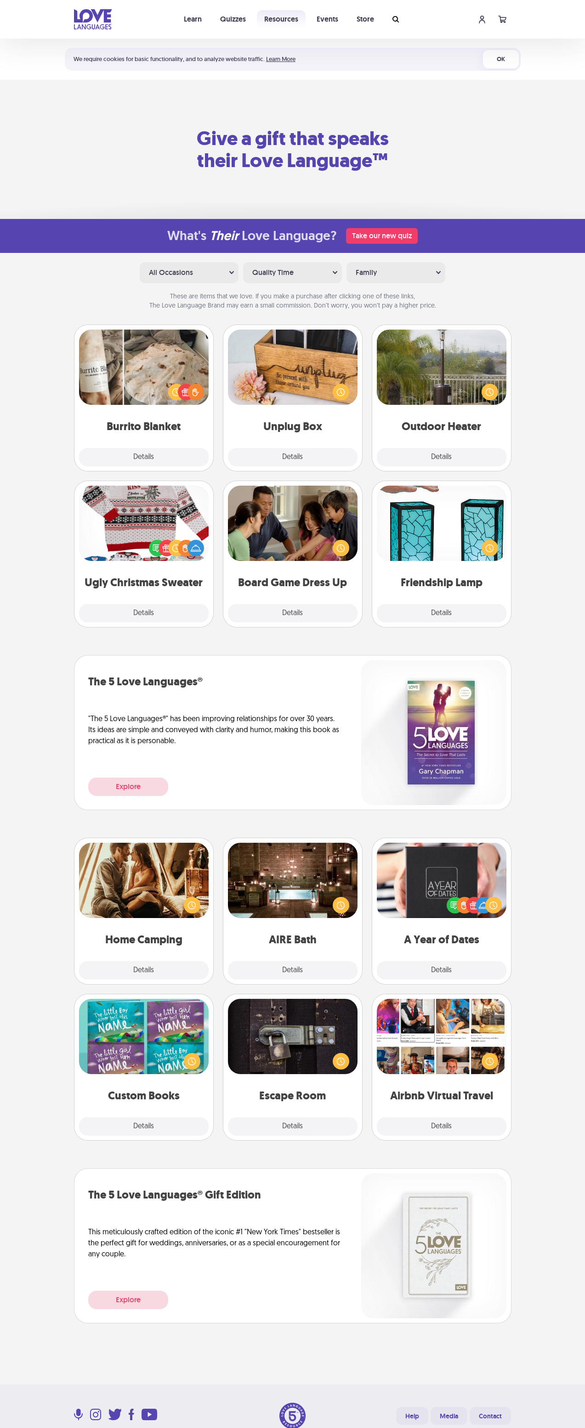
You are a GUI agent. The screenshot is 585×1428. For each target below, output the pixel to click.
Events (327, 19)
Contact (490, 1416)
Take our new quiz (382, 236)
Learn (193, 19)
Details (143, 457)
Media (449, 1416)
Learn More (280, 59)
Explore (128, 786)
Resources (281, 19)
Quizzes (233, 19)
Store (365, 19)
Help (412, 1416)
